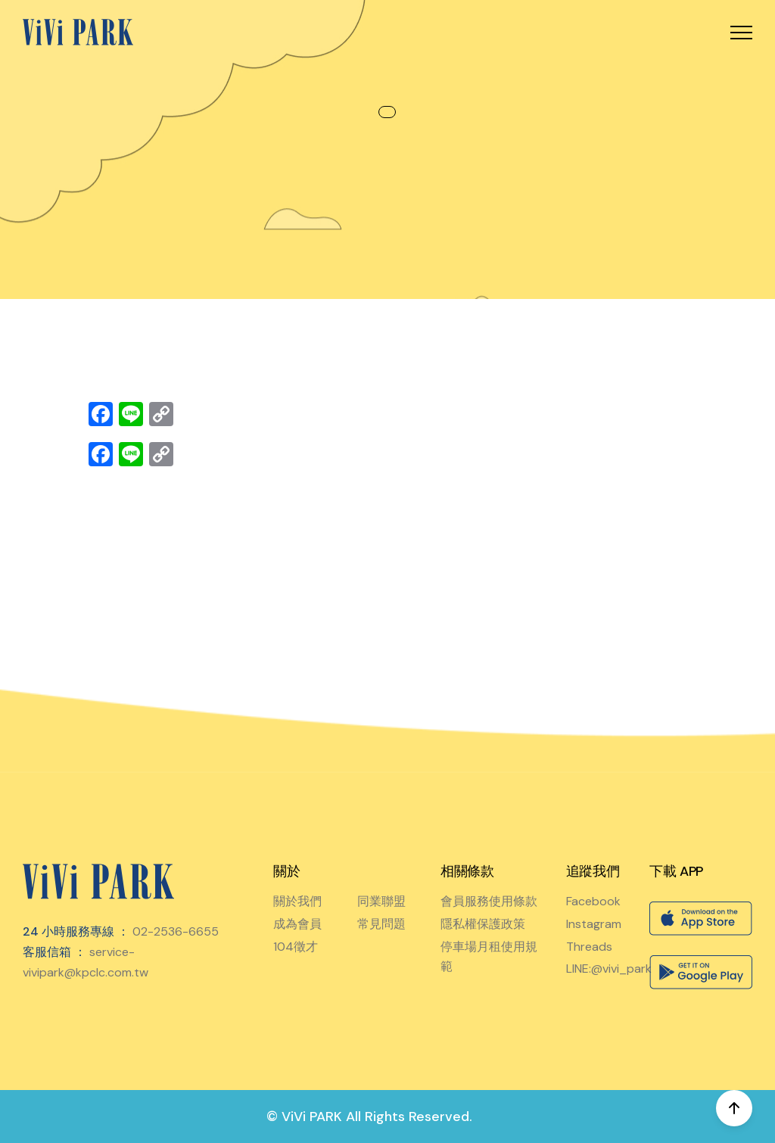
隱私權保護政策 (482, 924)
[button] (741, 32)
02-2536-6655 (175, 931)
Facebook (593, 901)
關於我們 (297, 901)
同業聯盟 (381, 901)
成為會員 (297, 924)
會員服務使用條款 (488, 901)
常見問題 (381, 924)
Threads (589, 947)
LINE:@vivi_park (609, 968)
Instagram (593, 924)
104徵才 (295, 947)
